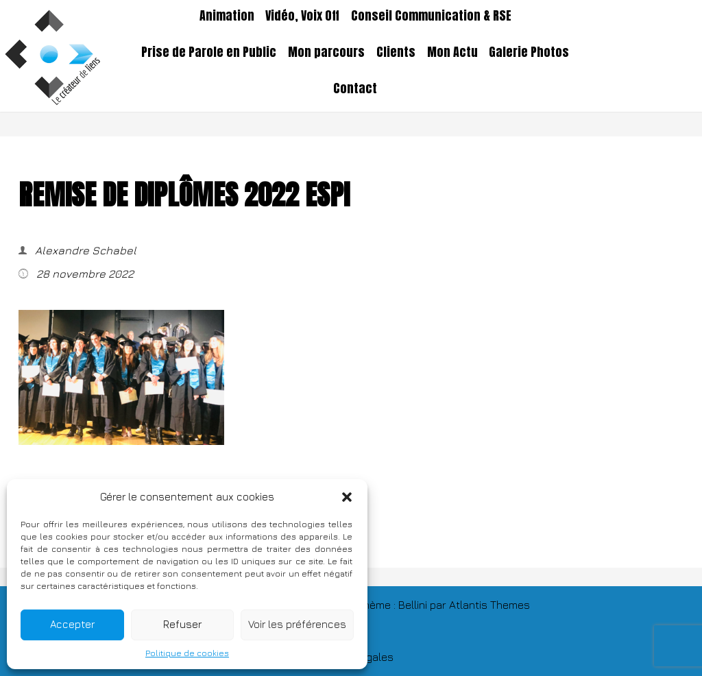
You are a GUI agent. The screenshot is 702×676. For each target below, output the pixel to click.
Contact (355, 88)
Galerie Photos (529, 52)
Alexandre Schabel (84, 250)
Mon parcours (326, 52)
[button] (347, 497)
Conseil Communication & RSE (431, 16)
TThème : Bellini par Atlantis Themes (440, 605)
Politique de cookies (187, 653)
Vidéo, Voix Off (302, 16)
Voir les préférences (297, 624)
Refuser (182, 624)
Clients (395, 52)
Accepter (72, 624)
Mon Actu (452, 52)
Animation (226, 16)
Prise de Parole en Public (208, 52)
